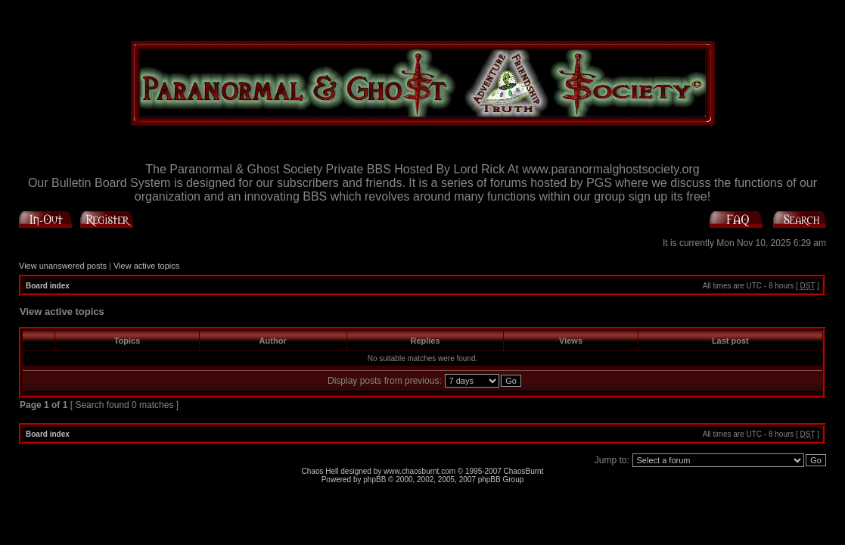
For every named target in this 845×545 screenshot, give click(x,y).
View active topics (146, 265)
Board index (48, 286)
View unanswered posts (63, 265)
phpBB (374, 479)
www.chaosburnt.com (419, 471)
